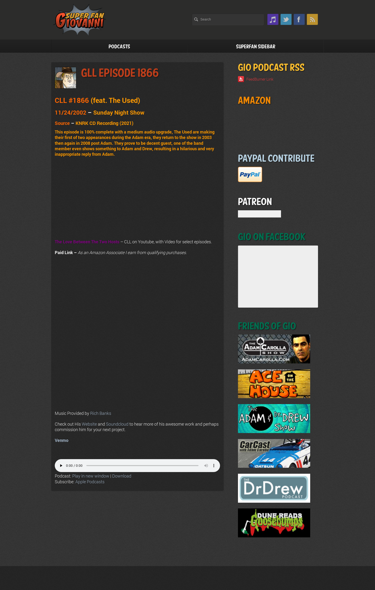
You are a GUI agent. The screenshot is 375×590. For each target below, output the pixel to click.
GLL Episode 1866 (120, 73)
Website (89, 424)
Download (121, 476)
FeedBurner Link (259, 79)
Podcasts (119, 46)
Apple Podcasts (90, 481)
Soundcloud (117, 424)
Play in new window (90, 476)
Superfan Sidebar (255, 46)
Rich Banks (100, 413)
